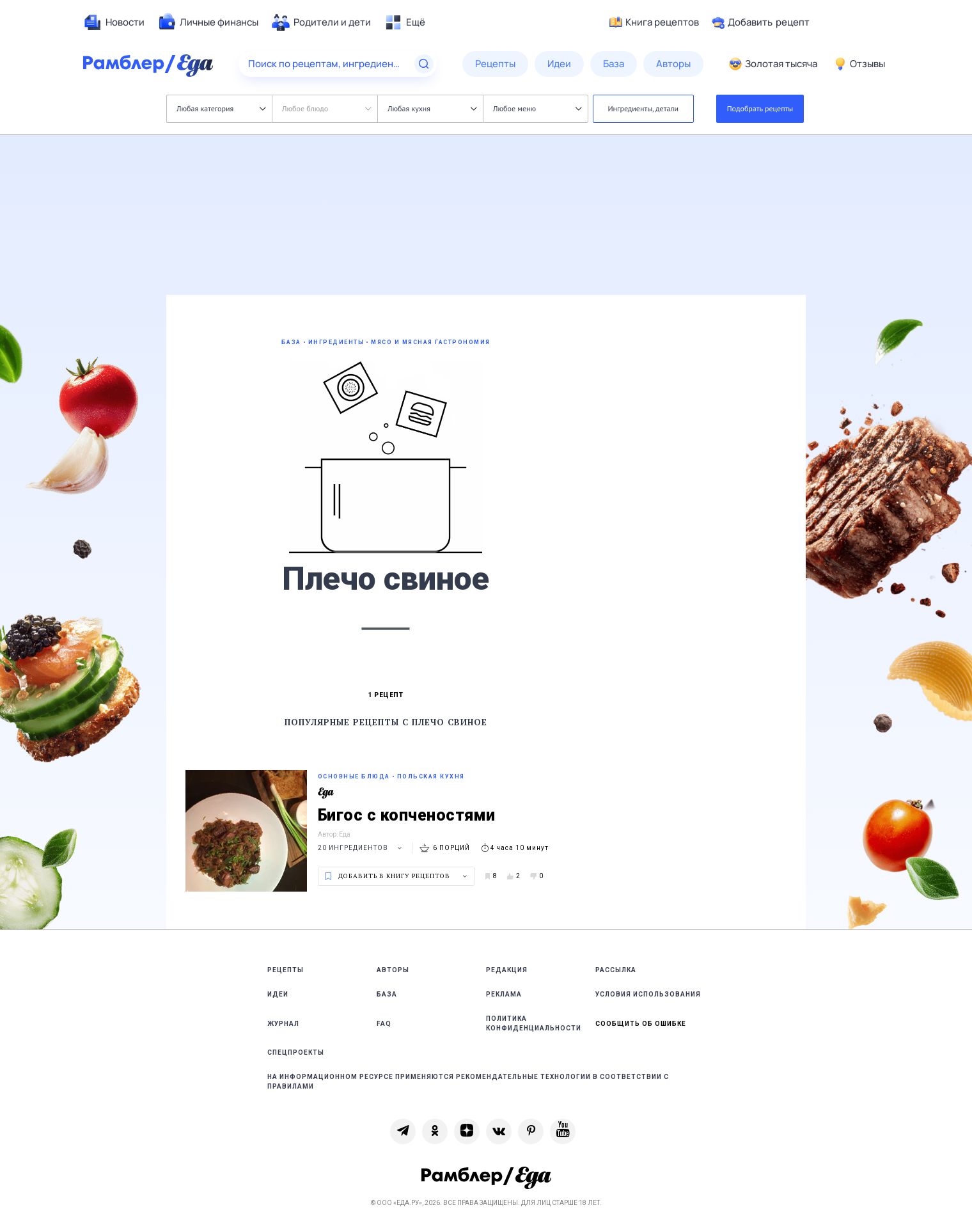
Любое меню (537, 108)
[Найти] (424, 64)
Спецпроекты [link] (295, 1052)
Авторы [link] (393, 969)
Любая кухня (432, 108)
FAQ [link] (384, 1023)
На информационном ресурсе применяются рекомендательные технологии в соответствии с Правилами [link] (468, 1081)
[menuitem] (114, 22)
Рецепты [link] (285, 969)
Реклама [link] (504, 994)
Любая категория (220, 108)
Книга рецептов (654, 22)
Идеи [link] (277, 994)
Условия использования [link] (648, 994)
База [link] (387, 994)
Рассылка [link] (615, 969)
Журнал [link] (283, 1023)
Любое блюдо (326, 108)
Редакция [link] (507, 969)
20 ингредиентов (361, 847)
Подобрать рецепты (760, 108)
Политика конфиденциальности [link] (533, 1023)
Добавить (761, 22)
